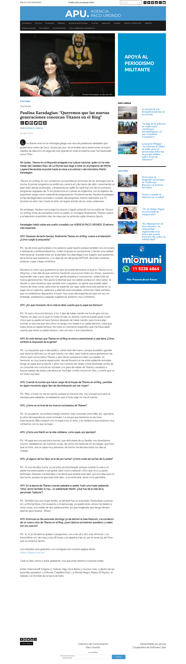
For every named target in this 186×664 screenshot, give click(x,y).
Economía (50, 23)
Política (38, 23)
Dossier (117, 23)
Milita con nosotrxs (30, 2)
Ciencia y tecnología (132, 23)
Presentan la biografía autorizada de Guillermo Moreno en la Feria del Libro (153, 182)
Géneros (61, 23)
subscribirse (26, 643)
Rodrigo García (34, 128)
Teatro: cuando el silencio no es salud (153, 196)
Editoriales (27, 23)
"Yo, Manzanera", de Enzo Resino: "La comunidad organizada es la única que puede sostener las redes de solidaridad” (154, 231)
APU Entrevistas (59, 28)
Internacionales (29, 28)
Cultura (94, 23)
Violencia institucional (78, 23)
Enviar (118, 657)
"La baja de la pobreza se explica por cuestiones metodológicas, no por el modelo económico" (154, 130)
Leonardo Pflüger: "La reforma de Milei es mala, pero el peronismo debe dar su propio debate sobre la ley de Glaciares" (153, 151)
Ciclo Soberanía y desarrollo (82, 28)
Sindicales (106, 23)
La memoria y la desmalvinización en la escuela (153, 112)
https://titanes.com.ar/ (32, 552)
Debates (148, 23)
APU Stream (44, 28)
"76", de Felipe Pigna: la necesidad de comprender (153, 212)
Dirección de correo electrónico (67, 657)
